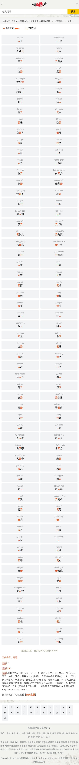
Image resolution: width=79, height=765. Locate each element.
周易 (12, 742)
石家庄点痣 (41, 746)
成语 (54, 733)
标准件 (43, 753)
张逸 (20, 243)
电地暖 (49, 753)
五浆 (20, 436)
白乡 (59, 171)
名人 (13, 733)
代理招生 (23, 742)
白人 (59, 436)
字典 (29, 733)
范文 (33, 737)
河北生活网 (14, 746)
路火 (59, 59)
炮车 (20, 80)
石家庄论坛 (64, 746)
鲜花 (55, 753)
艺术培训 (20, 749)
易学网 (57, 742)
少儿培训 (29, 749)
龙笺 (59, 233)
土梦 (59, 39)
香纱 (20, 589)
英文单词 (66, 733)
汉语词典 (59, 21)
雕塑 (7, 746)
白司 (20, 131)
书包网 (60, 753)
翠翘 (20, 212)
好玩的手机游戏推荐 (55, 749)
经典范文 (32, 746)
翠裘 (59, 406)
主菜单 (77, 4)
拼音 (34, 733)
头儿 (20, 233)
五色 (20, 49)
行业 (48, 737)
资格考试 (73, 746)
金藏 (59, 182)
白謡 (59, 487)
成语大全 (4, 749)
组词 (69, 21)
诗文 (24, 733)
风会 (20, 457)
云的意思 (30, 694)
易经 (17, 742)
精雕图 (51, 742)
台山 (59, 161)
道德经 (36, 753)
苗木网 (36, 749)
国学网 (64, 742)
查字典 (45, 742)
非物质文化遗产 (34, 742)
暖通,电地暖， (53, 746)
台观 (59, 569)
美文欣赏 (23, 753)
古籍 (8, 733)
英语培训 (12, 749)
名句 (19, 733)
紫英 (20, 192)
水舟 (59, 446)
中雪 (59, 243)
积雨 (20, 90)
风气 (20, 375)
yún (9, 668)
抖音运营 (71, 742)
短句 (73, 733)
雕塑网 (43, 749)
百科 (43, 737)
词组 (59, 733)
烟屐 (59, 222)
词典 (44, 733)
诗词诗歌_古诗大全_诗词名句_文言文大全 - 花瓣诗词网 (26, 21)
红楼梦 (30, 753)
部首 (39, 733)
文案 (38, 737)
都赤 (59, 253)
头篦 (59, 396)
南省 (59, 497)
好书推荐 (23, 746)
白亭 (20, 446)
